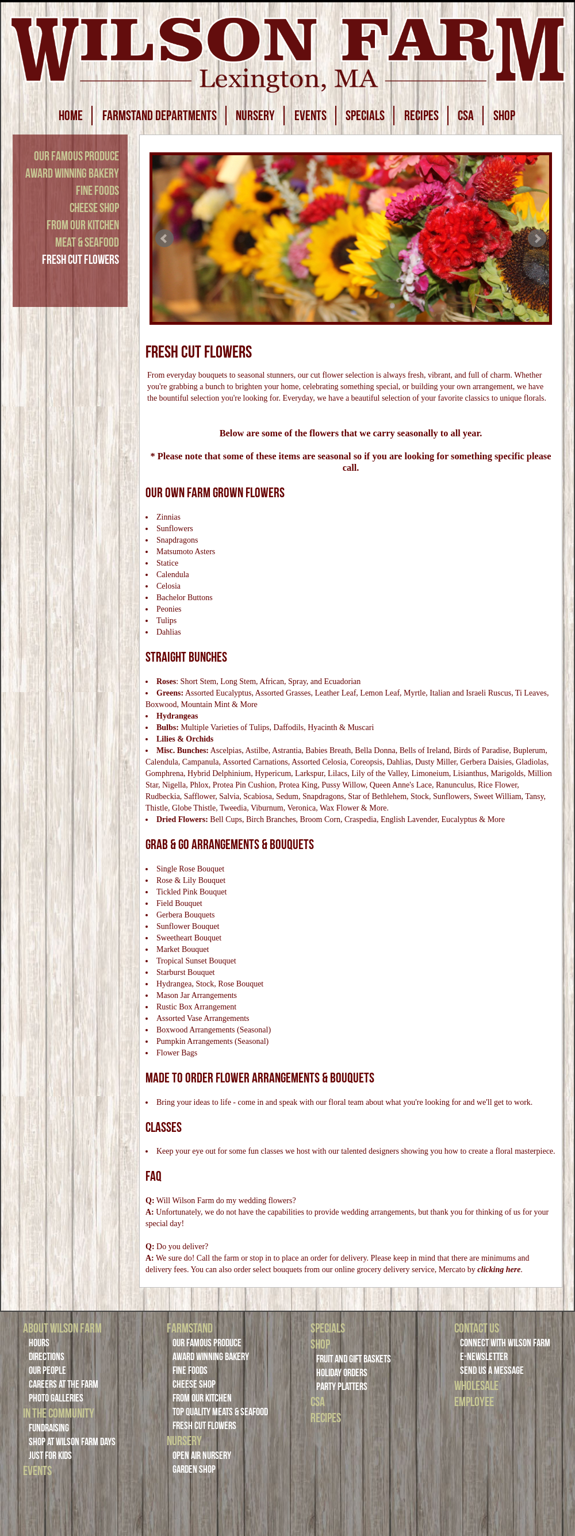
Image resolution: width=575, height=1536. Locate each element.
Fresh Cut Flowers (80, 259)
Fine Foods (97, 190)
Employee (474, 1401)
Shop (320, 1344)
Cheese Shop (94, 207)
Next (537, 238)
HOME (71, 115)
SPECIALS (365, 115)
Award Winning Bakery (72, 173)
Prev (164, 238)
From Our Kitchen (83, 225)
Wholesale (476, 1385)
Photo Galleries (56, 1398)
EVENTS (310, 115)
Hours (39, 1343)
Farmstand (190, 1328)
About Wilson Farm (62, 1328)
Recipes (325, 1417)
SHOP (504, 115)
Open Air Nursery (201, 1455)
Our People (47, 1370)
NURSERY (255, 115)
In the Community (58, 1413)
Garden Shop (194, 1469)
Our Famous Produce (76, 156)
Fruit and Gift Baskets (353, 1359)
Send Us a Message (492, 1370)
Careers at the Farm (63, 1384)
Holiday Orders (341, 1372)
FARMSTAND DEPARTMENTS (159, 115)
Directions (46, 1356)
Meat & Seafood (87, 242)
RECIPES (421, 115)
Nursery (184, 1440)
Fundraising (49, 1428)
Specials (327, 1328)
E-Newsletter (484, 1356)
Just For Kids (50, 1455)
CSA (466, 115)
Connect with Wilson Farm (505, 1343)
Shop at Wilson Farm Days (72, 1441)
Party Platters (341, 1386)
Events (37, 1470)
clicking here (498, 1269)
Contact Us (476, 1328)
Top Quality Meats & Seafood (220, 1412)
